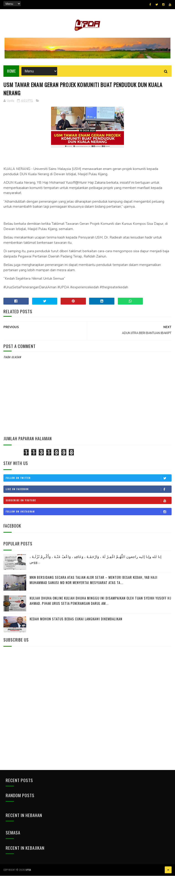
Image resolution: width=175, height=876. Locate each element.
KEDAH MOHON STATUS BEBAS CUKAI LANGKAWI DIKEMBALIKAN (76, 619)
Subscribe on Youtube (88, 500)
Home (11, 71)
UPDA (28, 870)
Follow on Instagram (88, 512)
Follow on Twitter (88, 478)
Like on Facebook (88, 489)
